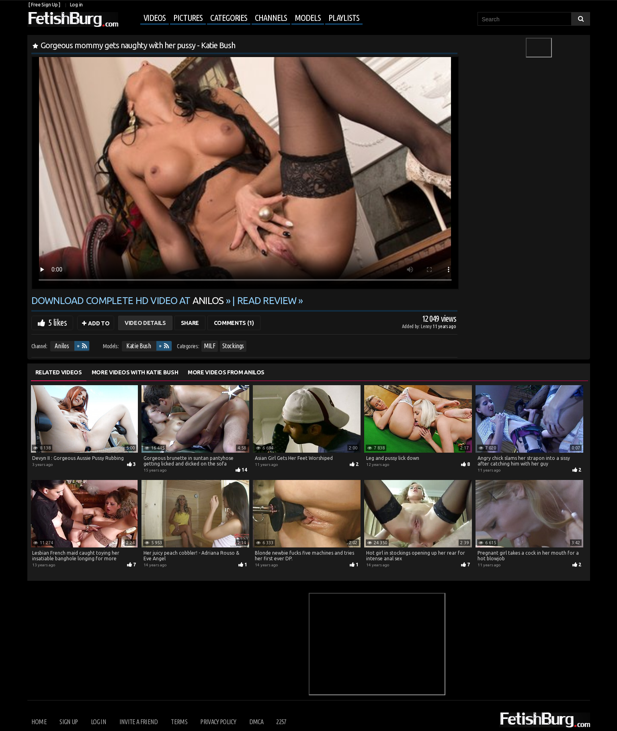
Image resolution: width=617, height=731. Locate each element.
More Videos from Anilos (226, 372)
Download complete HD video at (128, 300)
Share (190, 323)
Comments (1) (234, 323)
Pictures (188, 17)
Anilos (62, 345)
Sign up (68, 721)
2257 (281, 721)
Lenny (427, 326)
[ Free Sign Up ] (44, 4)
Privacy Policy (218, 721)
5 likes (57, 322)
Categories (228, 17)
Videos (154, 17)
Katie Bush (138, 345)
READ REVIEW (266, 300)
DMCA (256, 721)
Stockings (233, 345)
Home (39, 721)
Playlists (343, 17)
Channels (271, 17)
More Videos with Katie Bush (135, 372)
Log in (76, 4)
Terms (179, 721)
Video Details (145, 323)
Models (307, 17)
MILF (209, 345)
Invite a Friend (138, 721)
